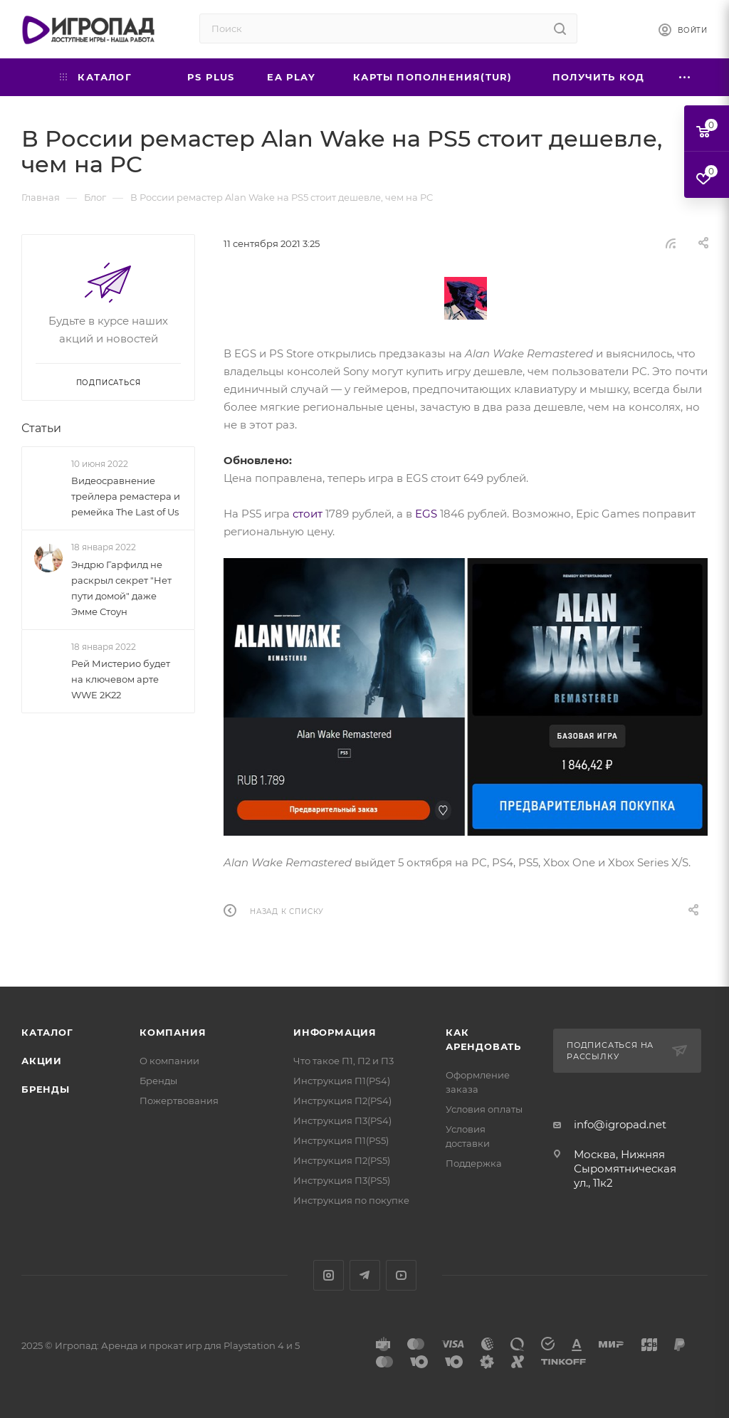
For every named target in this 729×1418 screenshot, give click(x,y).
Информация (335, 1032)
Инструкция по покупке (351, 1200)
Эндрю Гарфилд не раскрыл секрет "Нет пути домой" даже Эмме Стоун (121, 588)
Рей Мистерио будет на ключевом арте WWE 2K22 (120, 679)
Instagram (328, 1275)
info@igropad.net (620, 1124)
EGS (426, 513)
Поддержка (474, 1163)
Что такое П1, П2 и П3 (343, 1060)
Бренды (45, 1089)
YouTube (401, 1275)
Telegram (365, 1275)
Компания (173, 1032)
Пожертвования (179, 1100)
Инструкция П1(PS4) (341, 1080)
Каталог (47, 1032)
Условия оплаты (484, 1109)
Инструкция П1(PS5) (341, 1140)
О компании (169, 1060)
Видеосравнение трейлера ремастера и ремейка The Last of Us (125, 496)
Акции (41, 1060)
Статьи (41, 428)
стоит (307, 513)
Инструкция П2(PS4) (342, 1100)
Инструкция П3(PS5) (341, 1180)
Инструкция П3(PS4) (342, 1120)
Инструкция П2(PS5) (341, 1160)
